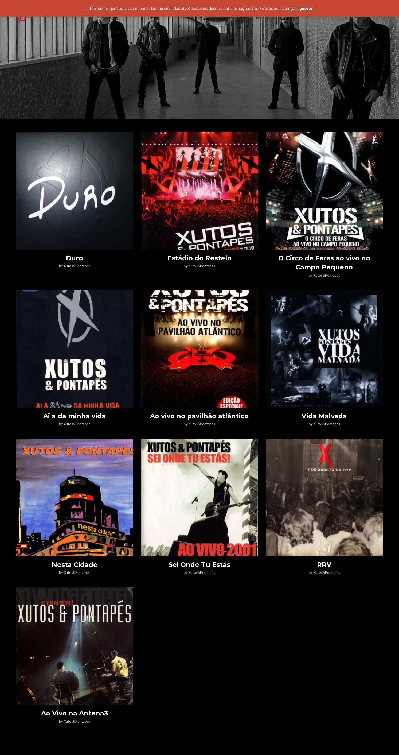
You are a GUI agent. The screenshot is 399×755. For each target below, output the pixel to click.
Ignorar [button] (305, 8)
